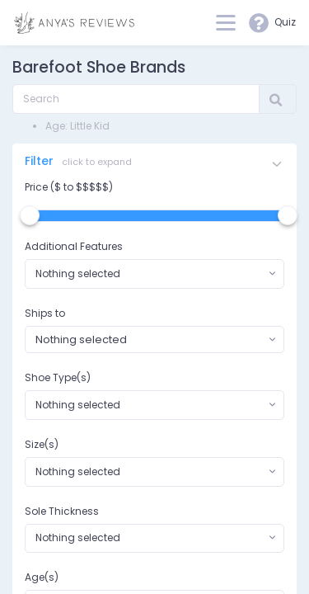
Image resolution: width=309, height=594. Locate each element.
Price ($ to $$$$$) (69, 187)
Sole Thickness (62, 511)
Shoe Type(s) (58, 377)
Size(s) (42, 444)
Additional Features (74, 246)
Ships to (45, 313)
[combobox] (154, 274)
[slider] (30, 215)
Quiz (272, 23)
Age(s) (42, 577)
